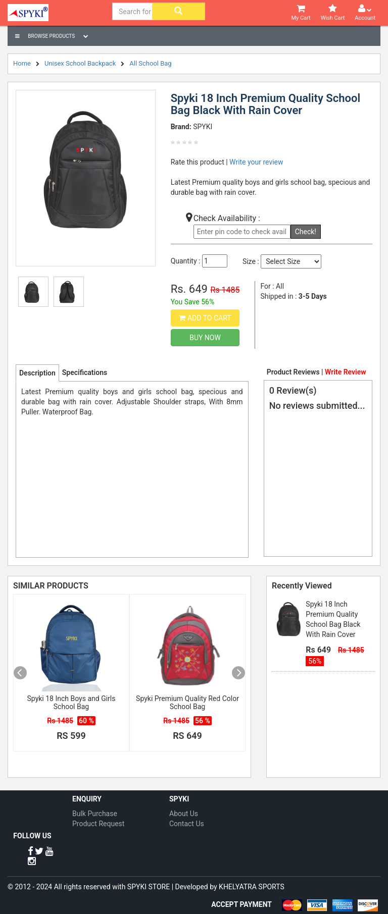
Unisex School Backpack (80, 63)
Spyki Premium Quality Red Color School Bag (187, 702)
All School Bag (150, 63)
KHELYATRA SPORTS (251, 887)
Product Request (98, 824)
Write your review (256, 162)
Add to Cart (205, 318)
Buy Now (205, 338)
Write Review (345, 372)
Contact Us (186, 824)
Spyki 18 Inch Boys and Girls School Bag (71, 702)
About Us (183, 814)
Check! (305, 232)
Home (22, 63)
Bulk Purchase (94, 814)
